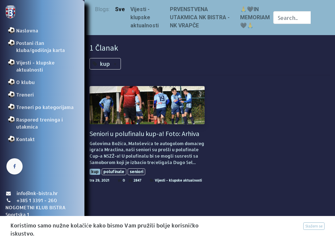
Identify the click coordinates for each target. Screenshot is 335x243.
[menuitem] (42, 30)
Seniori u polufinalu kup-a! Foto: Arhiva (144, 134)
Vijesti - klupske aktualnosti (178, 180)
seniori (136, 171)
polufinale (113, 171)
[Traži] (318, 17)
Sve (120, 9)
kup (95, 171)
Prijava (15, 231)
